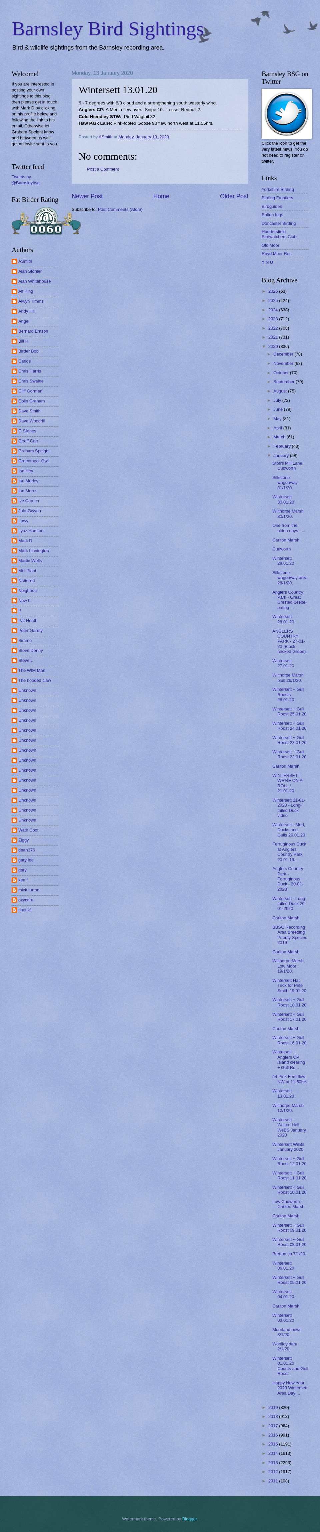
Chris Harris (29, 371)
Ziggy (23, 840)
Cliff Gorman (30, 390)
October (281, 372)
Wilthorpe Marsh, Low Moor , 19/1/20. (288, 966)
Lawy (23, 520)
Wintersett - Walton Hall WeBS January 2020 (289, 1127)
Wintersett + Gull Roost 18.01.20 (289, 1002)
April (278, 427)
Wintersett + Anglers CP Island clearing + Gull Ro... (288, 1059)
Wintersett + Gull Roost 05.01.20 (289, 1280)
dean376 (26, 849)
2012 (273, 1471)
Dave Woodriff (31, 420)
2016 (273, 1435)
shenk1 (25, 909)
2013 (273, 1462)
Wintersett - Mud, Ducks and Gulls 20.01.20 (288, 830)
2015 (273, 1444)
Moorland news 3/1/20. (286, 1332)
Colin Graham (31, 400)
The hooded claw (34, 680)
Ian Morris (27, 490)
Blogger (189, 1518)
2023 (273, 318)
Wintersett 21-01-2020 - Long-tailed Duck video (288, 808)
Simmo (25, 640)
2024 (273, 309)
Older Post (234, 196)
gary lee (26, 859)
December (283, 354)
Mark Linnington (33, 550)
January (281, 455)
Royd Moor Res (276, 253)
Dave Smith (29, 410)
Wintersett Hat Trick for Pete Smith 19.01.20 (289, 985)
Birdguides (272, 206)
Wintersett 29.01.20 (283, 561)
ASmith (25, 261)
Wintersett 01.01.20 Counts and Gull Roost (290, 1366)
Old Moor (270, 245)
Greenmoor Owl (33, 460)
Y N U (267, 262)
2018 (273, 1416)
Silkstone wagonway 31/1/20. (285, 482)
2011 (273, 1480)
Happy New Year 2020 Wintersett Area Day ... (289, 1388)
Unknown (27, 690)
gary (22, 869)
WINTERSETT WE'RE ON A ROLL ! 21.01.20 (287, 783)
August (280, 390)
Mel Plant (27, 570)
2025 (273, 300)
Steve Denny (30, 650)
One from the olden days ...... (289, 528)
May (278, 418)
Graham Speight (34, 450)
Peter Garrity (30, 630)
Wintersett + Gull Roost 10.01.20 (289, 1190)
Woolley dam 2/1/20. (284, 1346)
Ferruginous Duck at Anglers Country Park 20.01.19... (289, 852)
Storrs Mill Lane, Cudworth (287, 466)
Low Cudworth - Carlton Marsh (288, 1204)
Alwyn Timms (31, 301)
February (282, 446)
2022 (273, 328)
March (279, 436)
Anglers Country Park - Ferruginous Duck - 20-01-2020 (287, 879)
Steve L (25, 660)
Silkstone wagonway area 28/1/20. (289, 577)
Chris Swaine (31, 381)
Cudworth (281, 548)
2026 (273, 291)
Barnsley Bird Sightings (108, 29)
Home (161, 196)
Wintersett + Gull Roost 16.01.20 (289, 1040)
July (277, 400)
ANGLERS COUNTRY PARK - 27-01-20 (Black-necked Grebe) (289, 641)
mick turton (28, 889)
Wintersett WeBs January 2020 (288, 1147)
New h (24, 600)
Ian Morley (28, 480)
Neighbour (28, 590)
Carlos (24, 361)
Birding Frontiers (277, 197)
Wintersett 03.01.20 (283, 1318)
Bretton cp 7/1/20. (289, 1253)
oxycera (25, 899)
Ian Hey (25, 470)
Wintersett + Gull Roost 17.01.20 (289, 1017)
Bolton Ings (272, 214)
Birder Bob (28, 351)
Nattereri (26, 580)
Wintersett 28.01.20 (283, 619)
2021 (273, 337)
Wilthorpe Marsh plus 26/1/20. (288, 678)
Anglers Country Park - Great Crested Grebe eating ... (288, 600)
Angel (23, 321)
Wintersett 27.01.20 (283, 663)
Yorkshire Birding (278, 189)
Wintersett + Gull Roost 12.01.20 (289, 1161)
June (278, 409)
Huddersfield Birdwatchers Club (279, 234)
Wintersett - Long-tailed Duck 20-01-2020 (289, 903)
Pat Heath (27, 620)
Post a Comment (103, 169)
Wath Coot (28, 830)
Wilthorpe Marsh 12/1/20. (288, 1108)
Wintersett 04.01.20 (283, 1294)
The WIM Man (31, 670)
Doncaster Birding (279, 223)
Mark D (25, 540)
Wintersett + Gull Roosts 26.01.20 (288, 694)
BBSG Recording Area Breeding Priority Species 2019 (289, 935)
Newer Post (87, 196)
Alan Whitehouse (34, 281)
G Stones (27, 430)
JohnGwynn (29, 510)
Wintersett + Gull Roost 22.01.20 (289, 754)
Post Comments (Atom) (120, 209)
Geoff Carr (28, 440)
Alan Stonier (30, 271)
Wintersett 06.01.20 (283, 1266)
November (283, 363)
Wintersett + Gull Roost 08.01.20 (289, 1242)
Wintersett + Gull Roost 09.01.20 (289, 1228)
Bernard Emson (33, 331)
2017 (273, 1425)
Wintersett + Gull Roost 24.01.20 (289, 726)
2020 (273, 346)
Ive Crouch (28, 500)
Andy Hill (26, 311)
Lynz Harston (30, 530)
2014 (273, 1453)
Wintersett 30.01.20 (283, 499)
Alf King (25, 291)
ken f (23, 879)
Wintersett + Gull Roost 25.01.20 (289, 711)
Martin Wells (30, 560)
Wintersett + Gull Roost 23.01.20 (289, 740)
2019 (273, 1407)
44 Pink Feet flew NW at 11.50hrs (289, 1079)
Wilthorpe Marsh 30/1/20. (288, 514)
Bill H (23, 341)
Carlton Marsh (285, 539)
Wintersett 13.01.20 (283, 1093)
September (284, 381)
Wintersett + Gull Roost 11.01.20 (289, 1175)
